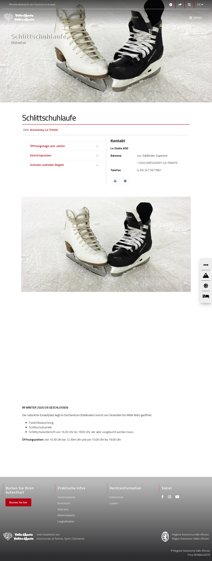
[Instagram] (169, 497)
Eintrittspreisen (40, 155)
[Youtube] (177, 497)
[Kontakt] (170, 4)
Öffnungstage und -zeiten (47, 146)
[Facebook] (162, 497)
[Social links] (180, 4)
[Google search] (189, 4)
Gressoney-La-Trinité (44, 130)
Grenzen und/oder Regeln (47, 165)
